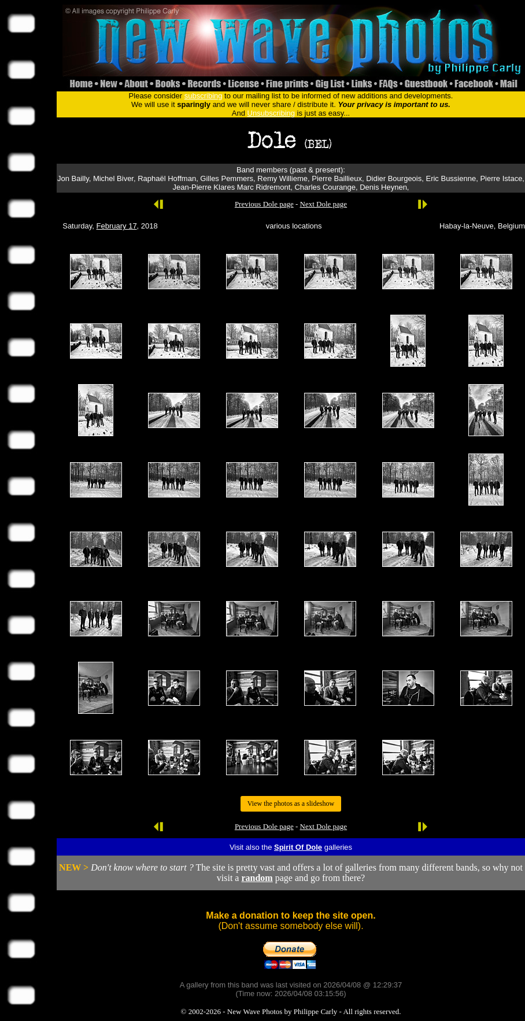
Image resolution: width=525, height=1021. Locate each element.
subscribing (203, 95)
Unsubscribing (271, 113)
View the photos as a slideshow (290, 803)
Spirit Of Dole (298, 847)
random (256, 878)
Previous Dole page (264, 204)
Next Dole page (323, 204)
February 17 (117, 226)
